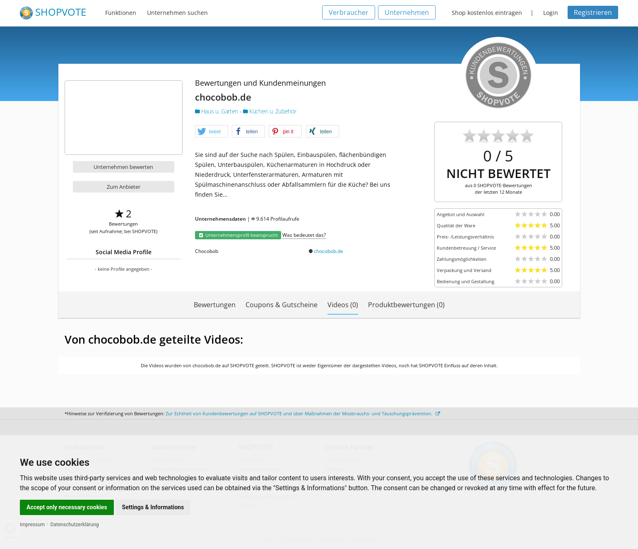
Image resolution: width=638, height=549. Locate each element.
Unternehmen (407, 12)
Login (550, 13)
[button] (211, 131)
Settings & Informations (153, 507)
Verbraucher (348, 12)
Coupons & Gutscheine (282, 304)
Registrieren (593, 12)
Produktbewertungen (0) (406, 304)
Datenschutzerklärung (75, 524)
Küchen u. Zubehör (269, 111)
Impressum (32, 524)
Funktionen (120, 13)
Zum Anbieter (123, 186)
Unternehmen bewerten (123, 167)
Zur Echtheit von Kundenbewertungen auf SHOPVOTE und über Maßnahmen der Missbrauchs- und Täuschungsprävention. (303, 413)
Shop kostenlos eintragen (487, 13)
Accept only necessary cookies (66, 507)
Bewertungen (215, 304)
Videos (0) (342, 304)
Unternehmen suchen (177, 13)
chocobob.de (328, 251)
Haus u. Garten (217, 111)
